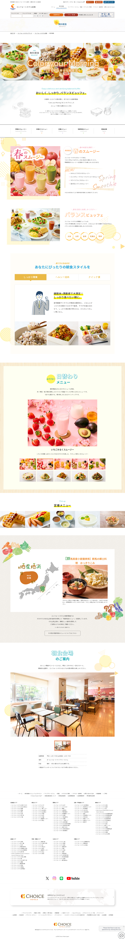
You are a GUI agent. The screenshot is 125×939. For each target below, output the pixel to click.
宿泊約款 (21, 915)
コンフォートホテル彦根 (17, 841)
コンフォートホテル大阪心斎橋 (18, 857)
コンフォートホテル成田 (59, 818)
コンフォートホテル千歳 (17, 817)
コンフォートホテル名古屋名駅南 (104, 815)
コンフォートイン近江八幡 (17, 843)
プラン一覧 (70, 14)
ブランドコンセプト (27, 913)
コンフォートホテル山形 (38, 815)
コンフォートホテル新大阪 (17, 851)
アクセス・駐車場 (98, 7)
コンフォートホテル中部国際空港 (104, 828)
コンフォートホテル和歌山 (17, 867)
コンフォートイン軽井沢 (80, 822)
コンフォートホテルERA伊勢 (103, 834)
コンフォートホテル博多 (59, 845)
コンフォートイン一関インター (40, 808)
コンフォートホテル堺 (16, 858)
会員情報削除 (80, 796)
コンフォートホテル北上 (38, 807)
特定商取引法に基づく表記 (93, 915)
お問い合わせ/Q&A (109, 7)
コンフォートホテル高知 (38, 853)
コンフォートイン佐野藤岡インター (62, 813)
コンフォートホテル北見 (17, 813)
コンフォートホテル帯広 (17, 812)
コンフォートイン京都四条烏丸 (18, 846)
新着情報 (99, 793)
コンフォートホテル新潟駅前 (82, 805)
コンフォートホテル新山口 (39, 846)
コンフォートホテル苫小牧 (17, 815)
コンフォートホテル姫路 (17, 862)
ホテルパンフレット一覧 (89, 913)
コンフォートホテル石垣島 (81, 845)
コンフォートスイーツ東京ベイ (61, 820)
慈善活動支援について (50, 796)
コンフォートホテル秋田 (38, 813)
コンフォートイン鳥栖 (59, 851)
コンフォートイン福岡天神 (60, 846)
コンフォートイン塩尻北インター (83, 820)
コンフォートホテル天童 (38, 817)
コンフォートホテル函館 (17, 808)
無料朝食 (61, 7)
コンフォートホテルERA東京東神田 (62, 823)
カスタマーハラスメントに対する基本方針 (75, 915)
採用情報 (111, 915)
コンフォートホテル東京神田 (60, 822)
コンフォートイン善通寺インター (40, 850)
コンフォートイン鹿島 (59, 808)
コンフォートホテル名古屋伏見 (103, 817)
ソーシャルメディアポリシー (46, 915)
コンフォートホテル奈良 (17, 865)
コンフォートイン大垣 (101, 808)
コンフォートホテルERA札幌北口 (19, 807)
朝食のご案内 (37, 913)
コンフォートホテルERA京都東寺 (19, 850)
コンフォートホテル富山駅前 (82, 812)
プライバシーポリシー (31, 915)
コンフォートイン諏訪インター (82, 818)
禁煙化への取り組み (47, 913)
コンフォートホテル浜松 (102, 805)
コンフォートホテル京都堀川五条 (19, 848)
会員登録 (99, 2)
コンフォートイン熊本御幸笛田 (61, 857)
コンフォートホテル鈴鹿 (102, 832)
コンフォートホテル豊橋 (102, 827)
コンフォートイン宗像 (59, 848)
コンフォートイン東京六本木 (60, 827)
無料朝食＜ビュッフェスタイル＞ (33, 793)
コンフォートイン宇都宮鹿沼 (60, 812)
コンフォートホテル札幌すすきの (19, 805)
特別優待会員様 (110, 2)
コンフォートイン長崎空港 (60, 853)
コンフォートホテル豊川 (102, 823)
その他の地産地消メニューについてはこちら (62, 633)
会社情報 (104, 915)
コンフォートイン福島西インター (40, 818)
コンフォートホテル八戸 (38, 805)
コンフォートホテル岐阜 (102, 807)
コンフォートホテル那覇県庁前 (82, 841)
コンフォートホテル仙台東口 (39, 810)
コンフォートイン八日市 (17, 845)
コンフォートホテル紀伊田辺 (18, 868)
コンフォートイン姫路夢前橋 (18, 863)
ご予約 (105, 793)
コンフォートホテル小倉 (59, 841)
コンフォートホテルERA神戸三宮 (19, 860)
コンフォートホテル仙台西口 (39, 812)
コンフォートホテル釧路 (17, 810)
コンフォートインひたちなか (60, 807)
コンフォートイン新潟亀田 (81, 808)
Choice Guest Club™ (36, 796)
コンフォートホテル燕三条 (81, 810)
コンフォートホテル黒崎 (59, 843)
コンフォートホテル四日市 (102, 830)
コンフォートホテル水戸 (59, 805)
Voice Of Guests (76, 913)
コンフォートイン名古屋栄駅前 (103, 818)
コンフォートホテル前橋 (26, 7)
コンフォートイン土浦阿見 (60, 810)
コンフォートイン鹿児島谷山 (60, 860)
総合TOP (65, 2)
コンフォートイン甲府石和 (81, 817)
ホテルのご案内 (87, 7)
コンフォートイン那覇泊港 (81, 843)
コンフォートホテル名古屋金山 (103, 820)
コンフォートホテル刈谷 (102, 822)
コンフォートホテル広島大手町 (40, 843)
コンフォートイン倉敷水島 (39, 841)
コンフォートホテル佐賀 (59, 850)
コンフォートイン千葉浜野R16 (61, 817)
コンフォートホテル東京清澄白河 (61, 828)
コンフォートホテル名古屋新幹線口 (104, 813)
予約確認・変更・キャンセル (85, 14)
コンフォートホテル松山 (38, 851)
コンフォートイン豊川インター (103, 825)
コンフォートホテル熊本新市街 (61, 855)
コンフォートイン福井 (80, 813)
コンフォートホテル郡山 (38, 820)
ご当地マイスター (66, 913)
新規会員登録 (62, 796)
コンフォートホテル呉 (38, 845)
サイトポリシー (58, 915)
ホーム (53, 7)
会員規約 (15, 915)
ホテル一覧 (72, 2)
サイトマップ (100, 913)
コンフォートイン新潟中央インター (83, 807)
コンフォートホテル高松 (38, 848)
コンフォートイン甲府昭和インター (83, 815)
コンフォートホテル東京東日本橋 (61, 825)
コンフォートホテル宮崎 (59, 858)
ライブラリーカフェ (73, 7)
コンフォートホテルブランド (25, 33)
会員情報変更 (71, 796)
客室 (81, 7)
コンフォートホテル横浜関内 (60, 830)
